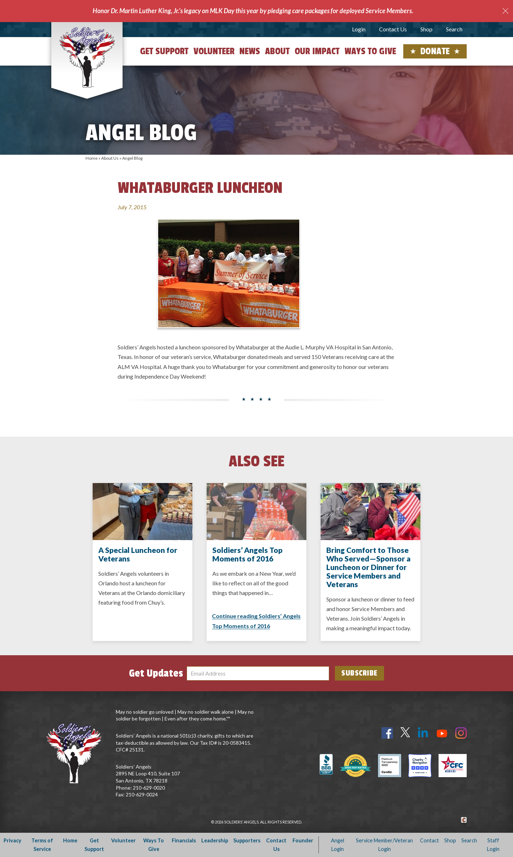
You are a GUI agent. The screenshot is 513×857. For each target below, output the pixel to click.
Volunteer (213, 51)
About (277, 51)
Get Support (164, 51)
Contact (429, 840)
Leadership (214, 840)
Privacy (12, 840)
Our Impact (317, 51)
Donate (435, 51)
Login (359, 29)
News (249, 51)
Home (92, 158)
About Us (110, 158)
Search (454, 29)
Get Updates (156, 673)
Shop (426, 29)
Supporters (246, 840)
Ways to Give (370, 51)
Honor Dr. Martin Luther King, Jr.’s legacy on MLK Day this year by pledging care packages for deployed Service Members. (253, 11)
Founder (302, 840)
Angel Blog (132, 158)
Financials (184, 840)
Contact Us (393, 29)
